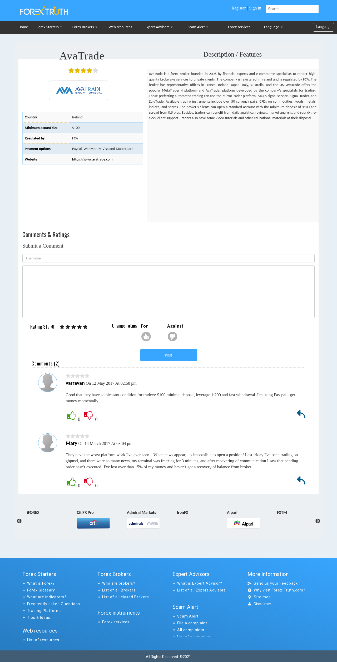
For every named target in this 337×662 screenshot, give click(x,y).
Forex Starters (49, 26)
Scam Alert (198, 26)
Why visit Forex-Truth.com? (276, 590)
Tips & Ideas (36, 617)
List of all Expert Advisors (199, 590)
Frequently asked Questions (51, 604)
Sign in (255, 8)
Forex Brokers (84, 26)
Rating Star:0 (42, 326)
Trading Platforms (42, 611)
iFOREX (33, 513)
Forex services (239, 26)
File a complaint (189, 617)
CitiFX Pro (85, 513)
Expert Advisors (159, 26)
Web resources (120, 26)
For (144, 326)
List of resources (40, 638)
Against (175, 326)
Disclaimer (262, 604)
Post (168, 355)
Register (239, 8)
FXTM (282, 513)
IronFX (182, 513)
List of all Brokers (116, 590)
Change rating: (125, 325)
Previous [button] (15, 521)
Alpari (232, 513)
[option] (52, 514)
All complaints (188, 624)
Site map (259, 597)
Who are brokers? (116, 583)
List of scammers (191, 631)
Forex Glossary (38, 590)
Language (273, 26)
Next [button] (317, 521)
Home (23, 26)
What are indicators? (44, 597)
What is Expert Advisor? (197, 583)
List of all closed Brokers (123, 597)
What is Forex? (38, 583)
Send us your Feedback (272, 583)
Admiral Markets (141, 513)
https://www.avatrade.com (92, 159)
